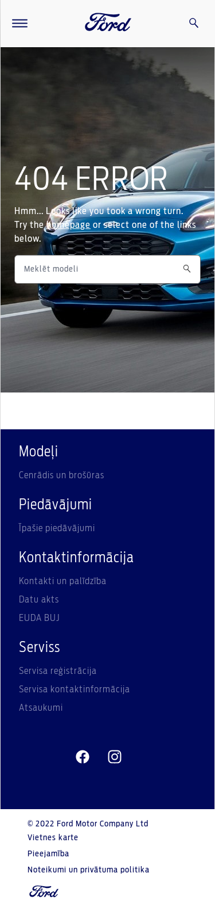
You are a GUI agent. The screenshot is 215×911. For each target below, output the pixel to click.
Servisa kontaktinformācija (74, 689)
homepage (68, 225)
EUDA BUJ (39, 618)
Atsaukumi (41, 707)
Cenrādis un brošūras (61, 475)
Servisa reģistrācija (58, 671)
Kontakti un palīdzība (63, 581)
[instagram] (115, 757)
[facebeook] (82, 757)
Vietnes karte (53, 838)
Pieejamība (48, 854)
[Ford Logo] (108, 24)
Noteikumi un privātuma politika (89, 870)
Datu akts (39, 599)
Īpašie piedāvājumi (57, 528)
